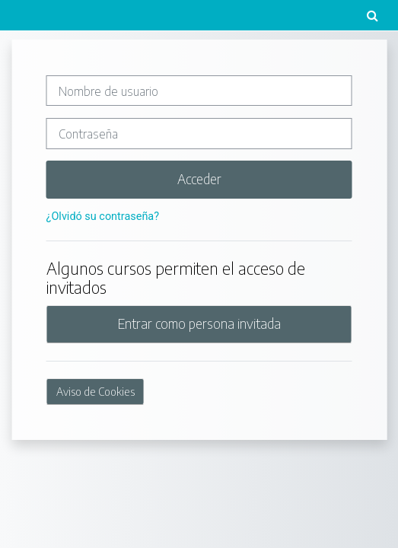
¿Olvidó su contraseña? (102, 216)
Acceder (199, 178)
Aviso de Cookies (95, 391)
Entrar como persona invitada (199, 323)
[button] (372, 15)
